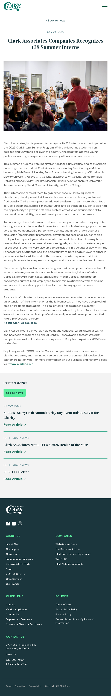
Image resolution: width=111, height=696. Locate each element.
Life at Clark (13, 544)
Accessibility (35, 686)
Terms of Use (63, 604)
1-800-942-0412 (16, 663)
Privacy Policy (63, 614)
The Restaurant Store (67, 549)
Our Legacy (12, 549)
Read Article (13, 424)
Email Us (11, 654)
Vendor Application (17, 609)
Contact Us (12, 614)
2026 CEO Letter (16, 574)
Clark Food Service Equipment (73, 554)
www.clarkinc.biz (21, 364)
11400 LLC (61, 559)
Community (13, 554)
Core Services (14, 579)
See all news (14, 393)
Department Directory (19, 619)
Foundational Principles (19, 559)
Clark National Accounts (69, 564)
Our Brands (12, 583)
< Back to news (55, 20)
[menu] (104, 6)
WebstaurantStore (66, 544)
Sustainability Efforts (18, 564)
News (9, 569)
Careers (10, 604)
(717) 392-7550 (15, 659)
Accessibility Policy (66, 609)
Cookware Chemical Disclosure (24, 624)
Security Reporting (15, 686)
